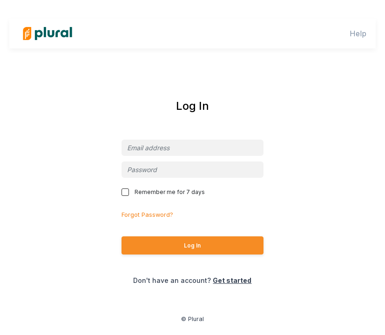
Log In (192, 245)
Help (358, 33)
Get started (232, 280)
